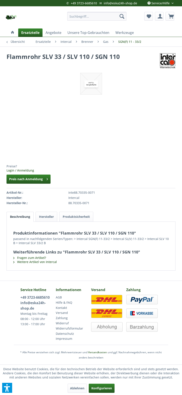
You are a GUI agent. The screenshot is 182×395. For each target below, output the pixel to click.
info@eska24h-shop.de (120, 3)
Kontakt (61, 308)
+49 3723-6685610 (84, 3)
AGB (59, 297)
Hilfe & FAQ (64, 302)
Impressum (64, 339)
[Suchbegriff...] (96, 16)
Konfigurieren (101, 388)
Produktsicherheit (76, 217)
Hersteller (46, 217)
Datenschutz (65, 334)
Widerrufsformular (69, 328)
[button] (7, 388)
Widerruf (62, 323)
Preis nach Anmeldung (28, 178)
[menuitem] (96, 16)
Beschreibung (20, 217)
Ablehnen (77, 388)
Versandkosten (97, 352)
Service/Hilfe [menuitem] (159, 2)
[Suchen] (121, 16)
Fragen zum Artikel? (29, 258)
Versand (62, 313)
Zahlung (62, 318)
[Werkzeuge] (124, 32)
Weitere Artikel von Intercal (35, 262)
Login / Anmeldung (20, 170)
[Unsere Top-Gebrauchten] (88, 32)
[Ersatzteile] (30, 32)
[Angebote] (53, 32)
